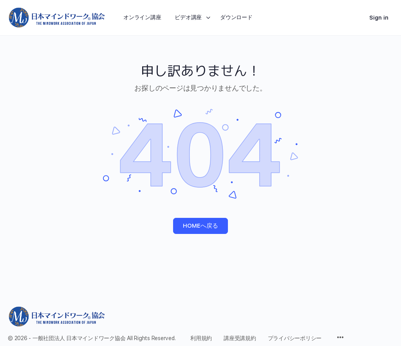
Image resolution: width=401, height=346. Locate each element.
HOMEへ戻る (200, 225)
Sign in (378, 17)
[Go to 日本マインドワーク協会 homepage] (57, 17)
